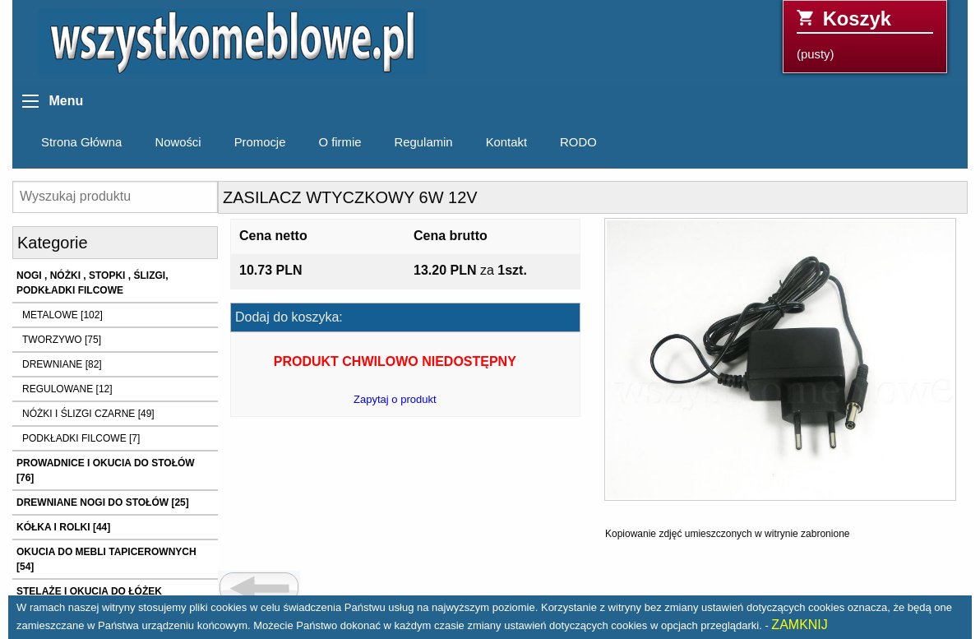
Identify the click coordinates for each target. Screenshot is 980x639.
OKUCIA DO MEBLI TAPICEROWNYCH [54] (106, 559)
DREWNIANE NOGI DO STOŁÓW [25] (102, 502)
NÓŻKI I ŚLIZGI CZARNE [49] (88, 413)
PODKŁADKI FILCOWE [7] (81, 438)
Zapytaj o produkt (395, 399)
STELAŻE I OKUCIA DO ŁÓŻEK (89, 591)
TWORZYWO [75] (61, 339)
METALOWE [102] (62, 315)
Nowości (178, 142)
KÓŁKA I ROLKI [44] (63, 527)
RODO (578, 142)
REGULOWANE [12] (67, 389)
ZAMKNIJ (799, 625)
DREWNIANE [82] (62, 364)
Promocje (260, 142)
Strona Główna (81, 142)
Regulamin (424, 142)
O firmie (339, 142)
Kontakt (506, 142)
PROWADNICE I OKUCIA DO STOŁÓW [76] (105, 470)
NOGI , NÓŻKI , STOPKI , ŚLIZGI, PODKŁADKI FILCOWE (92, 283)
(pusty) (865, 34)
